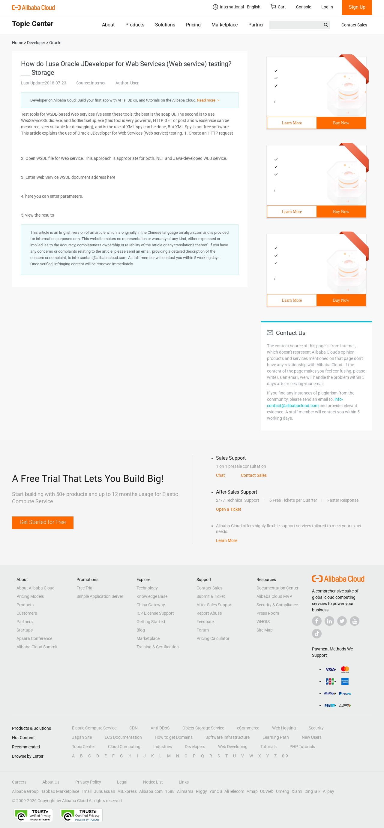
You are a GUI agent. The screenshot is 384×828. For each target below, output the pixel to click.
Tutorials (268, 746)
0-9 (285, 755)
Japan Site (82, 737)
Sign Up (357, 7)
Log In (327, 7)
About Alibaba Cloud (35, 588)
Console (303, 7)
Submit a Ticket (210, 596)
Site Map (264, 630)
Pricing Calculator (213, 638)
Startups (24, 630)
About (108, 25)
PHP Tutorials (302, 746)
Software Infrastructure (228, 737)
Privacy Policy (88, 782)
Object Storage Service (203, 728)
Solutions (165, 25)
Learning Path (275, 737)
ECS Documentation (123, 737)
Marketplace (225, 25)
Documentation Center (277, 588)
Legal (122, 782)
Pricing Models (30, 596)
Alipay (328, 791)
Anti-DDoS (160, 728)
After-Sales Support (214, 604)
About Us (50, 782)
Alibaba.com (151, 791)
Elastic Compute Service (94, 728)
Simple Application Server (99, 596)
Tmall (87, 791)
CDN (133, 728)
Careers (19, 782)
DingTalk (312, 791)
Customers (26, 613)
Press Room (267, 613)
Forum (202, 630)
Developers (195, 746)
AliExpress (127, 791)
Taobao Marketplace (60, 791)
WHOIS (263, 621)
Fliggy (201, 791)
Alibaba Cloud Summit (37, 646)
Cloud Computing (124, 746)
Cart (278, 6)
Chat (220, 475)
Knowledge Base (151, 596)
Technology (147, 588)
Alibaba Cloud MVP (274, 596)
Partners (257, 25)
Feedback (205, 621)
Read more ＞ (208, 100)
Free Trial (84, 588)
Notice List (153, 782)
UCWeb (267, 791)
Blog (140, 630)
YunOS (215, 791)
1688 (170, 791)
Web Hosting (284, 728)
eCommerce (248, 728)
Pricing (193, 25)
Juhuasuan (104, 791)
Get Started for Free (43, 522)
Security (316, 728)
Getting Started (150, 621)
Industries (162, 746)
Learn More (292, 123)
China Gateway (150, 604)
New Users (312, 737)
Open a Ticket (228, 509)
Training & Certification (157, 646)
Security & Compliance (277, 604)
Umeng (282, 791)
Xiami (297, 791)
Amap (252, 791)
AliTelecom (234, 791)
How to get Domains (174, 737)
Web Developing (233, 746)
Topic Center (83, 746)
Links (184, 782)
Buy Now (341, 123)
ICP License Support (155, 613)
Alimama (185, 791)
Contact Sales (354, 25)
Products (134, 25)
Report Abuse (209, 613)
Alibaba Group (25, 791)
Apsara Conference (34, 638)
